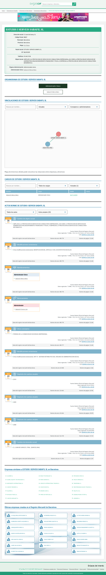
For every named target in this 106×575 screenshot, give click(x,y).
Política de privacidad (92, 569)
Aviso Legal (83, 569)
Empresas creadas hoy (49, 569)
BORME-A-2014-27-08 (88, 364)
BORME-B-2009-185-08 (88, 432)
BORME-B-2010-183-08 (88, 409)
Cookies (102, 569)
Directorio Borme (73, 569)
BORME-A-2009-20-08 (88, 455)
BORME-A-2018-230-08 (88, 234)
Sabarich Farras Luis (21, 309)
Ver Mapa (27, 45)
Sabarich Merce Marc (30, 70)
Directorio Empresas (62, 569)
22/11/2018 (73, 195)
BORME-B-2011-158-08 (88, 387)
